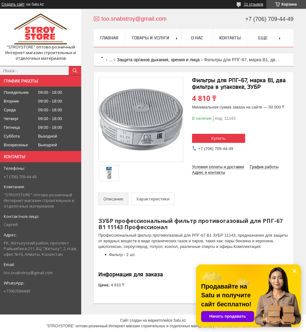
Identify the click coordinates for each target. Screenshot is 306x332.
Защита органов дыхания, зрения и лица (158, 59)
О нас (197, 37)
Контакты (230, 37)
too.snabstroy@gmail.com (28, 272)
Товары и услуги (150, 37)
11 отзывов (253, 4)
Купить (218, 138)
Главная (109, 37)
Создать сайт (13, 4)
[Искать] (75, 70)
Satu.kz (179, 320)
